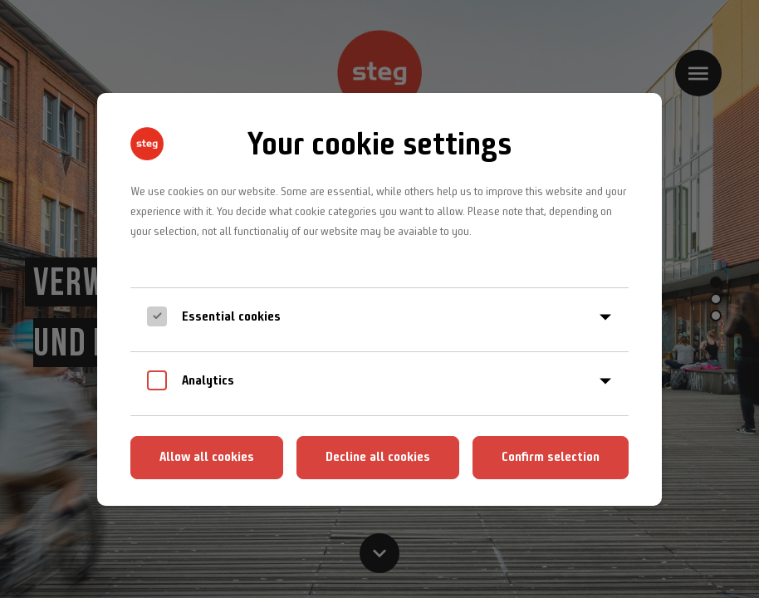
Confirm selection (551, 456)
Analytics (208, 380)
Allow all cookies (206, 456)
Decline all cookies (378, 456)
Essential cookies (231, 316)
